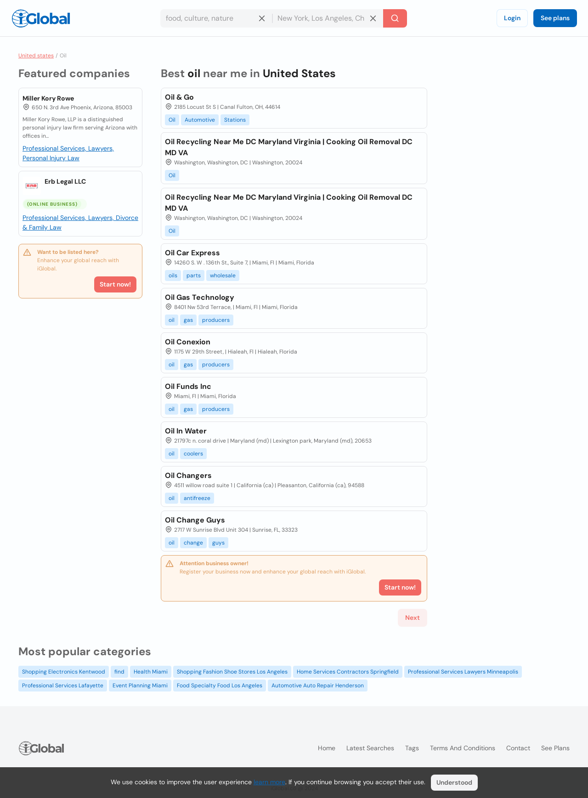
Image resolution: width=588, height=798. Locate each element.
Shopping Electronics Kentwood (63, 671)
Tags (412, 748)
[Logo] (41, 18)
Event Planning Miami (140, 685)
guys (218, 542)
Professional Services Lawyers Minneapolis (463, 671)
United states (36, 55)
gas (188, 320)
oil (172, 320)
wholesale (223, 275)
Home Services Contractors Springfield (348, 671)
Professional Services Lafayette (62, 685)
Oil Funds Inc (188, 386)
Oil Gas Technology (199, 297)
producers (216, 320)
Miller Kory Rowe (48, 98)
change (193, 542)
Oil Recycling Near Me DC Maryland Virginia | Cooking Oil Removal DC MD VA (289, 147)
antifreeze (197, 498)
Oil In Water (186, 431)
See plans (555, 18)
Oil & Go (179, 97)
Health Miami (151, 671)
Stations (235, 120)
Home (326, 748)
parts (194, 275)
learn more (269, 782)
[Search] (395, 18)
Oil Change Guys (195, 520)
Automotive (200, 120)
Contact (518, 748)
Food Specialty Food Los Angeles (219, 685)
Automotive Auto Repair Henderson (317, 685)
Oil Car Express (192, 253)
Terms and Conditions (462, 748)
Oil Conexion (187, 342)
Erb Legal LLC (65, 181)
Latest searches (370, 748)
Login (512, 18)
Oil (172, 120)
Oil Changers (188, 475)
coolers (193, 453)
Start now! (115, 284)
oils (173, 275)
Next (412, 617)
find (119, 671)
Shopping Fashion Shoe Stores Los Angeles (232, 671)
